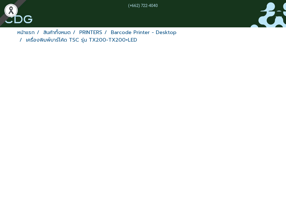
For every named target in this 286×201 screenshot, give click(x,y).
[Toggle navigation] (279, 19)
